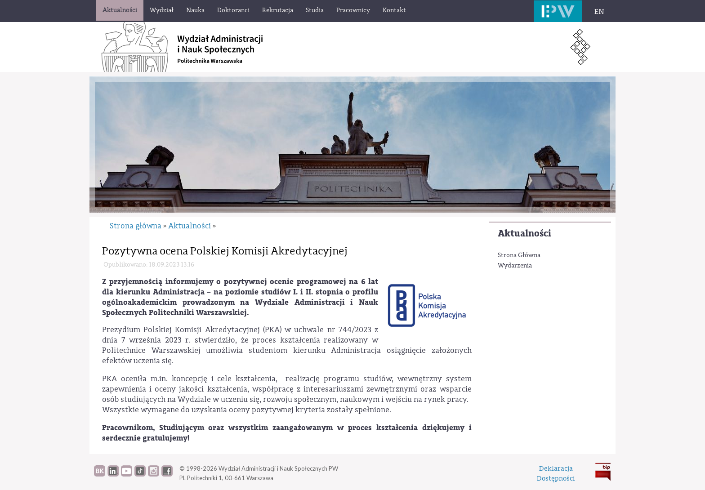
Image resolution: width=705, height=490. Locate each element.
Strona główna (135, 226)
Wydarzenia (515, 266)
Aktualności (524, 233)
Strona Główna (519, 255)
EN (599, 11)
